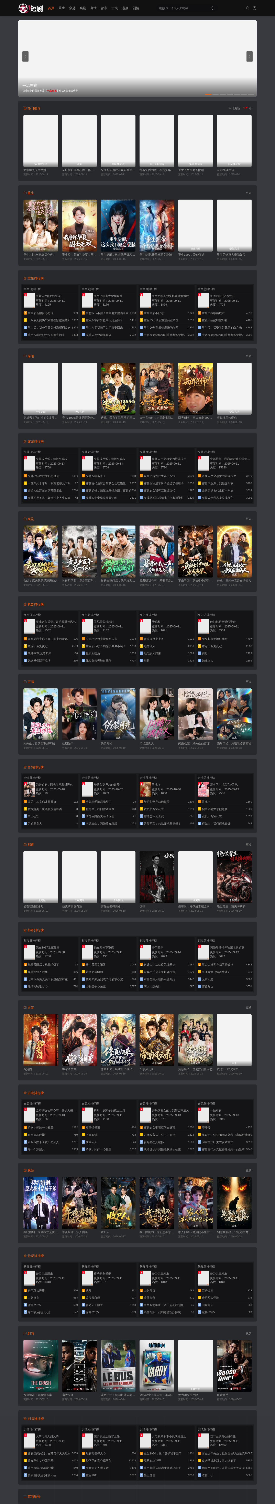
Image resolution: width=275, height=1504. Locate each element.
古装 (114, 8)
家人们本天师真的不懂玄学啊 (195, 1232)
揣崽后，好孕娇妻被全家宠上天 (195, 906)
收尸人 (105, 1232)
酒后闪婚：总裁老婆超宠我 (234, 743)
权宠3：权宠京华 (228, 1069)
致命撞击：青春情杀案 (37, 1395)
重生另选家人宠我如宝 (231, 254)
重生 (61, 8)
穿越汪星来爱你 (227, 417)
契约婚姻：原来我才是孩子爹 (40, 1232)
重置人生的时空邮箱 (191, 170)
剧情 (136, 8)
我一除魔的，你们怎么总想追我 (157, 1232)
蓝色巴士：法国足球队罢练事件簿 (118, 1395)
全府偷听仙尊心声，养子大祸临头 (79, 170)
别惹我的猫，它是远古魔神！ (234, 1232)
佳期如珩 (68, 743)
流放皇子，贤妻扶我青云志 (195, 1069)
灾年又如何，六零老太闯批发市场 (157, 417)
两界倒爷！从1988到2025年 (195, 417)
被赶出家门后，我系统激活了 (118, 580)
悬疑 (125, 8)
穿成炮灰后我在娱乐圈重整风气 (118, 170)
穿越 (72, 8)
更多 (249, 192)
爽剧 (83, 8)
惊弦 (142, 906)
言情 (93, 8)
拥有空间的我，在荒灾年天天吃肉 (157, 170)
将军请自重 (69, 1069)
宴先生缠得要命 (111, 906)
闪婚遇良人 (147, 743)
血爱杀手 (222, 1395)
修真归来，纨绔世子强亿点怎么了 (118, 1069)
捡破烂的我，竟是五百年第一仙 (79, 580)
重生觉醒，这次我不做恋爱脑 (118, 254)
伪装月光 (106, 743)
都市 (104, 8)
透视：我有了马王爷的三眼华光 (118, 417)
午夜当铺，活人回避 (75, 1232)
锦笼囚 (27, 1069)
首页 (51, 8)
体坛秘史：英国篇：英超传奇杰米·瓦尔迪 (157, 1395)
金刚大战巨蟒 (225, 170)
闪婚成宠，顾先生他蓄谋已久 (195, 743)
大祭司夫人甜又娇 (34, 170)
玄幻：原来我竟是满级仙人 (40, 580)
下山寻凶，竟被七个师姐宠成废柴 (195, 580)
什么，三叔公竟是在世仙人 (234, 580)
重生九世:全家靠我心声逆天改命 (40, 254)
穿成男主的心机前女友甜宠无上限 (40, 417)
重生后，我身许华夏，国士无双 (79, 254)
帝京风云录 (147, 1069)
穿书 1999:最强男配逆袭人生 (79, 417)
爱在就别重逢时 (33, 906)
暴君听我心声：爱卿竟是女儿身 (157, 580)
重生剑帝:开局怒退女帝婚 (156, 254)
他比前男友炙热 (72, 906)
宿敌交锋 (68, 1395)
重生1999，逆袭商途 (191, 254)
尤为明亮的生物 (188, 1395)
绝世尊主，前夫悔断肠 (231, 906)
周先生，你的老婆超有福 (39, 743)
